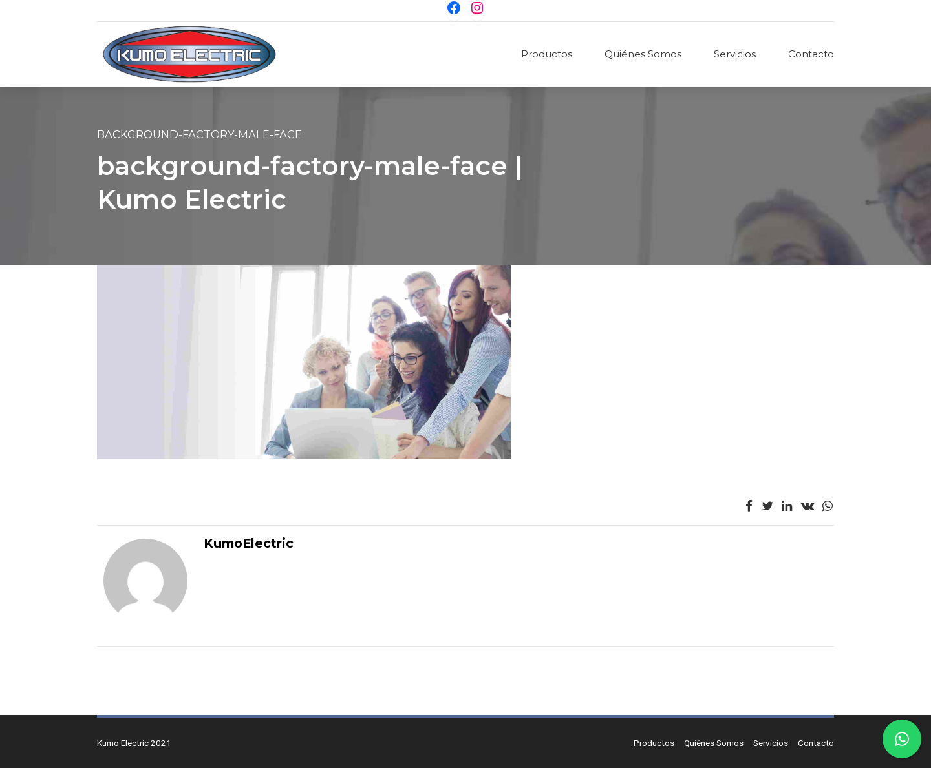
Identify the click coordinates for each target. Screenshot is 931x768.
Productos (546, 54)
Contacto (811, 54)
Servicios (735, 54)
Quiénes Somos (643, 54)
